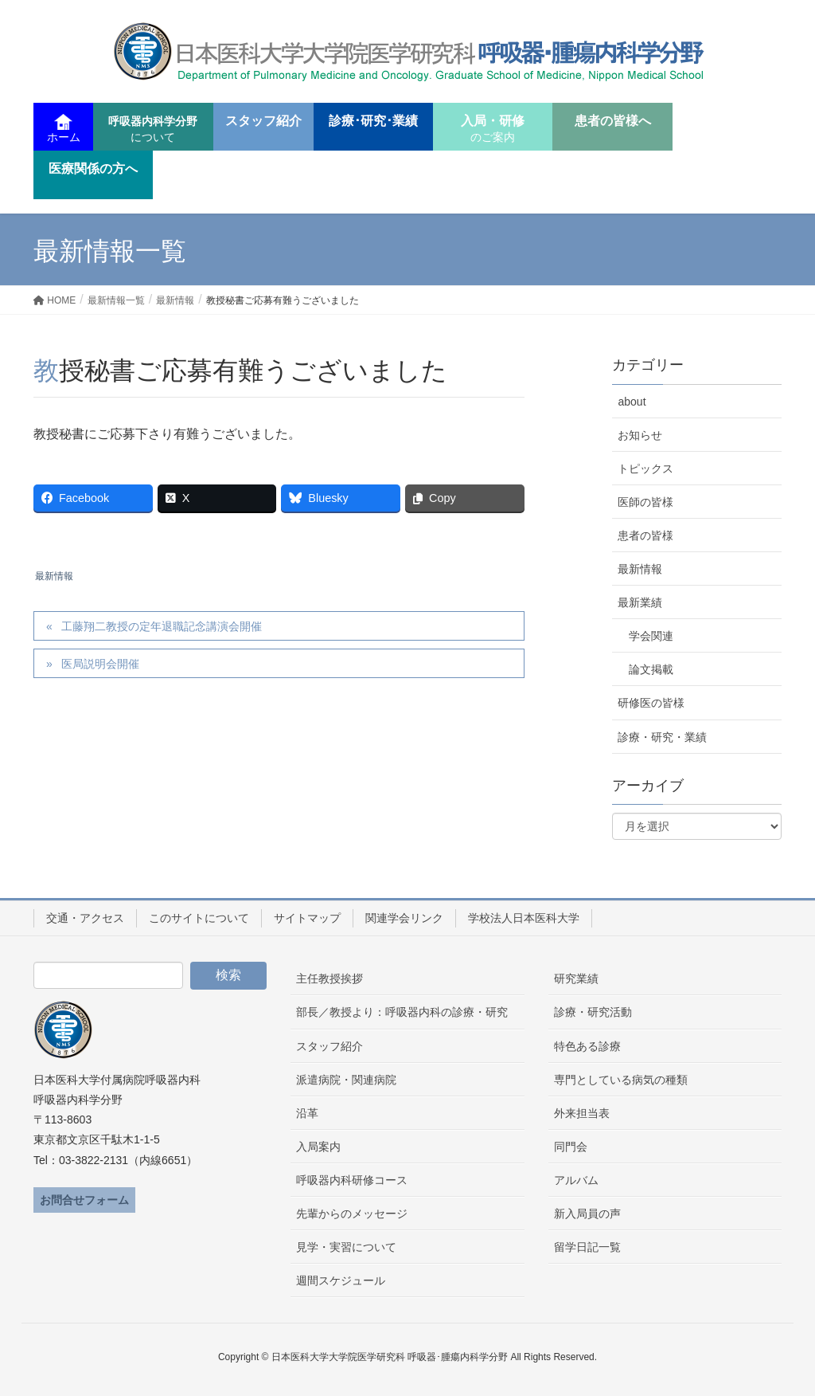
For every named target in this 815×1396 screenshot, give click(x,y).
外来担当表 (582, 1113)
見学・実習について (346, 1247)
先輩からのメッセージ (352, 1213)
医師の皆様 (645, 502)
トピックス (645, 468)
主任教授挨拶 (329, 978)
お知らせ (640, 435)
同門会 (570, 1146)
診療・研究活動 (593, 1012)
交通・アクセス (85, 918)
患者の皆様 (645, 535)
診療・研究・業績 (662, 737)
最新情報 (54, 576)
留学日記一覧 (587, 1247)
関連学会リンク (404, 918)
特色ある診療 (587, 1046)
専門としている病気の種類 (621, 1079)
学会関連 (651, 635)
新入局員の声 (587, 1213)
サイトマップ (307, 918)
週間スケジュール (340, 1280)
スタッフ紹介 (329, 1046)
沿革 (307, 1113)
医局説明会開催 (100, 663)
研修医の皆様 (651, 702)
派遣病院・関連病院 (346, 1079)
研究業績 (576, 978)
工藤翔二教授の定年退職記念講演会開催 (161, 626)
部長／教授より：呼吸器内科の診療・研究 (402, 1012)
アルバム (576, 1180)
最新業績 (640, 602)
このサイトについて (199, 918)
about (631, 401)
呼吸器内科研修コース (352, 1180)
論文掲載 (651, 669)
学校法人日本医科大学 (523, 918)
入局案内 (318, 1146)
